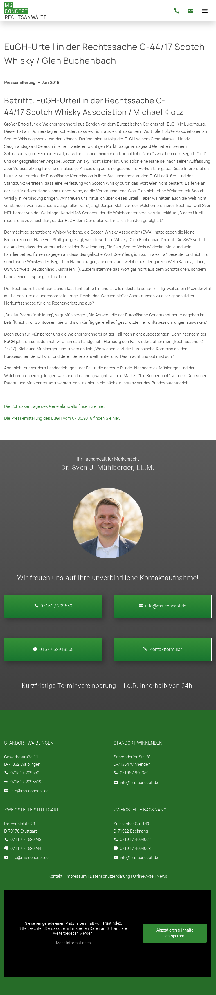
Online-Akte (143, 876)
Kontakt (55, 876)
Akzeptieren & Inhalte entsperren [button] (174, 933)
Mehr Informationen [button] (73, 942)
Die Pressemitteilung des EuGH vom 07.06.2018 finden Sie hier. (62, 418)
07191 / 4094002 (135, 839)
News (162, 876)
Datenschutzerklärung (110, 876)
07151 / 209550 (24, 772)
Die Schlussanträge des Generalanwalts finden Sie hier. (54, 406)
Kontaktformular (162, 649)
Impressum (76, 876)
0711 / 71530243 (25, 839)
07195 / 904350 (134, 772)
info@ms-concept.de (162, 606)
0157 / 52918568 (53, 649)
